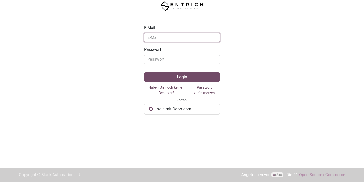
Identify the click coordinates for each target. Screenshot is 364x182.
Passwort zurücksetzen (204, 90)
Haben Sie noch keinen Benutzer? (166, 90)
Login (182, 77)
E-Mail (149, 27)
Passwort (152, 49)
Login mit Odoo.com (170, 109)
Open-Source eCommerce (322, 174)
